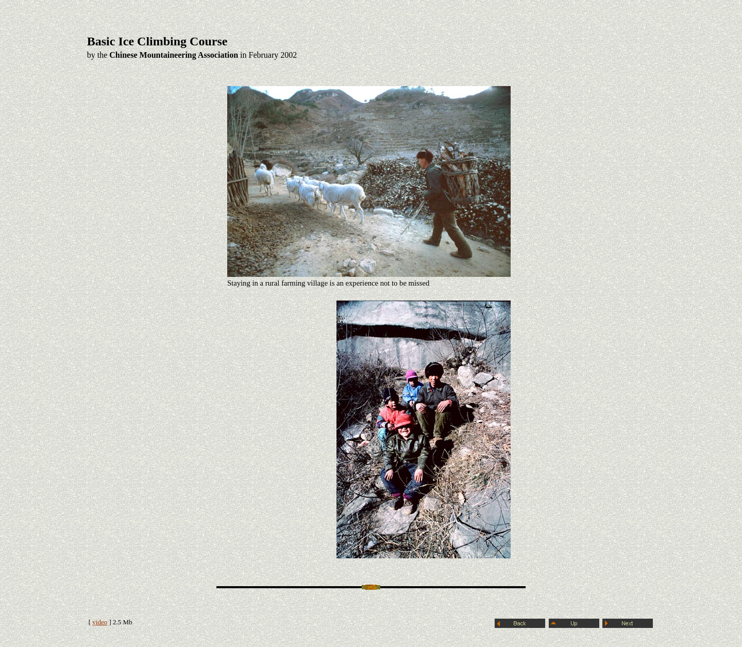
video (99, 622)
